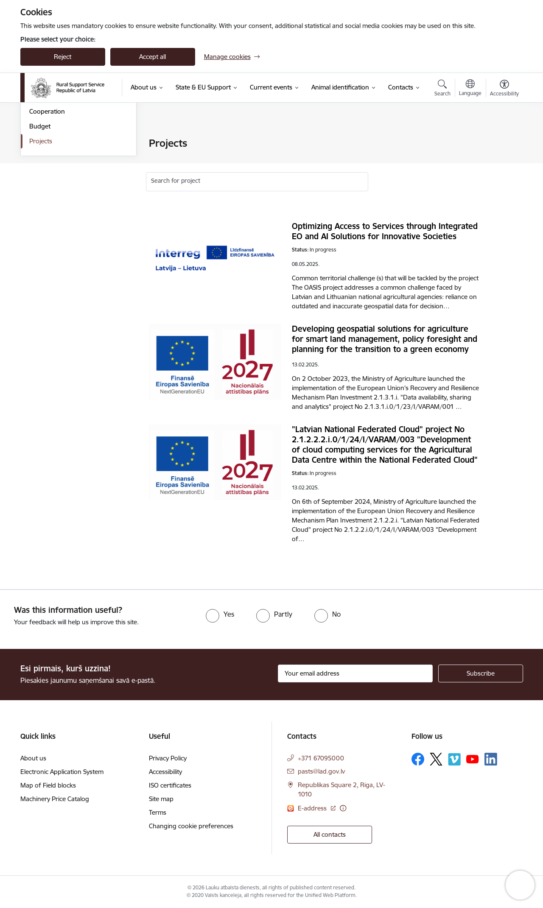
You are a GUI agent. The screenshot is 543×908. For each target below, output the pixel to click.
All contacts (329, 834)
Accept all (152, 57)
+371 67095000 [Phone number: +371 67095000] (321, 758)
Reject (62, 57)
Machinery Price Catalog (54, 799)
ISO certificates (170, 785)
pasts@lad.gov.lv (321, 771)
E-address (313, 808)
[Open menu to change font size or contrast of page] (504, 89)
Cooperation (47, 203)
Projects (40, 232)
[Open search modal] (442, 89)
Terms (157, 812)
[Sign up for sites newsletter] (480, 673)
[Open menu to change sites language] (470, 88)
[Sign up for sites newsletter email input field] (355, 673)
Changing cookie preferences (191, 826)
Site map (161, 799)
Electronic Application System (62, 772)
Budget (39, 217)
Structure (42, 144)
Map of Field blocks (48, 785)
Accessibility (165, 772)
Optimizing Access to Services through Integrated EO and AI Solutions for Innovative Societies (385, 231)
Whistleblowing (51, 188)
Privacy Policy (168, 758)
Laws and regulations (59, 173)
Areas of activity (51, 158)
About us (33, 758)
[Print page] (502, 139)
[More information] (343, 808)
